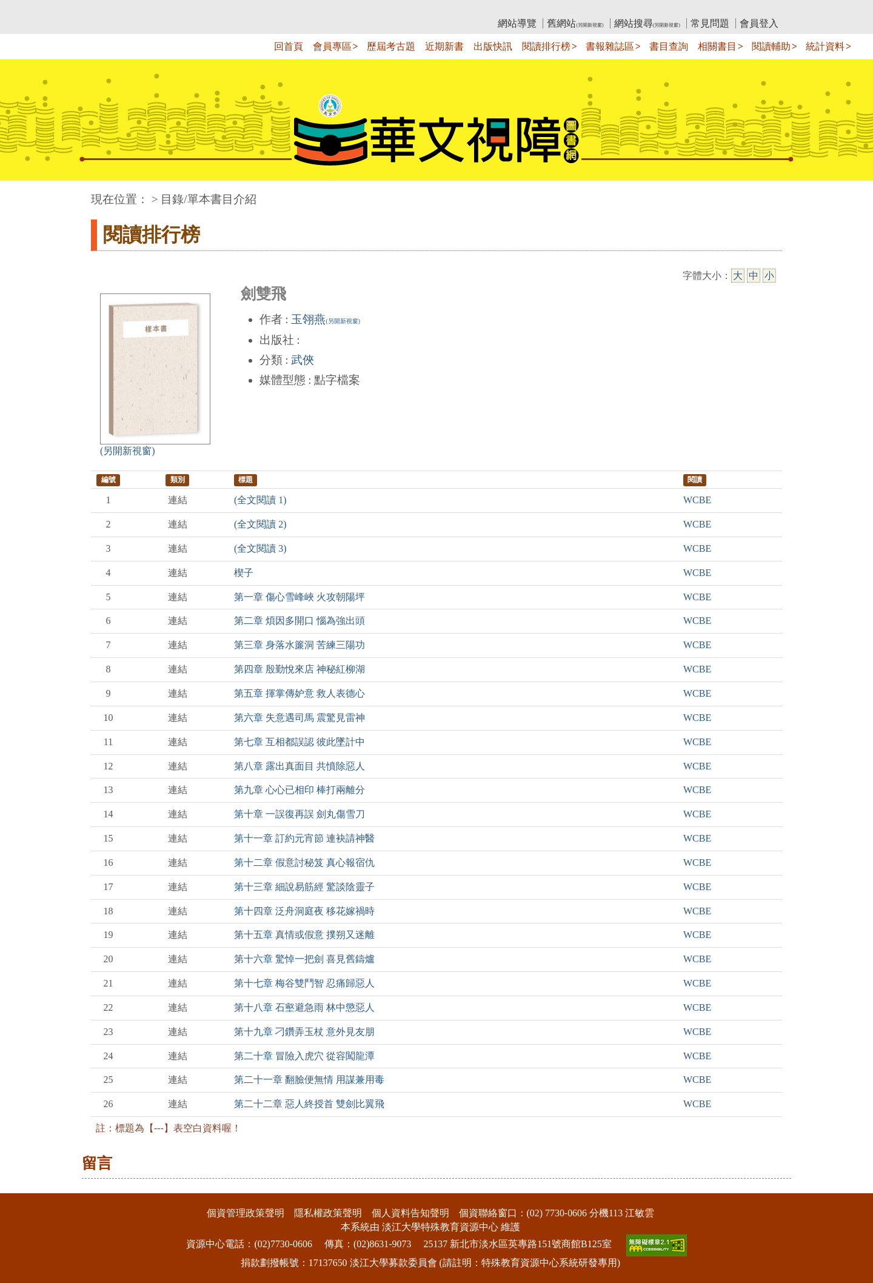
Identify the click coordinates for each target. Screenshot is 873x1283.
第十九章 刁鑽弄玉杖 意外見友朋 (304, 1032)
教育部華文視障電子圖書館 (198, 9)
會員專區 (332, 46)
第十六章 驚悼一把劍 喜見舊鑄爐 (304, 959)
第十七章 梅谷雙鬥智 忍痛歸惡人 (304, 983)
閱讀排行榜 (546, 46)
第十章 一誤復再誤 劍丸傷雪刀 (299, 814)
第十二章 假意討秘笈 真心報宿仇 (304, 862)
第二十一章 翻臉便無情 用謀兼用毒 (309, 1079)
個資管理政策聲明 (245, 1213)
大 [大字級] (738, 275)
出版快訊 (492, 46)
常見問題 (710, 23)
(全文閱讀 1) (260, 500)
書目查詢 (668, 46)
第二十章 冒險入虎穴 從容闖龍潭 (304, 1056)
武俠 (302, 359)
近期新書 (444, 46)
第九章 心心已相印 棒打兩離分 (299, 790)
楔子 (243, 573)
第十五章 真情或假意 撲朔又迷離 (304, 935)
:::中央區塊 (23, 193)
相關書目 (717, 46)
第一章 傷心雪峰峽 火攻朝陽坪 (299, 597)
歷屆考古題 (391, 46)
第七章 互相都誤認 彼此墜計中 (299, 742)
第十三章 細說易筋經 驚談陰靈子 (304, 887)
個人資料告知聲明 (410, 1213)
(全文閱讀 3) (260, 548)
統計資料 (825, 46)
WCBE (697, 500)
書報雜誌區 (610, 46)
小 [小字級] (769, 275)
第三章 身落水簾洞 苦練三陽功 (299, 645)
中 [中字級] (753, 275)
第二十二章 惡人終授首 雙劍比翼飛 (309, 1104)
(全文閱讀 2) (260, 524)
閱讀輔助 (771, 46)
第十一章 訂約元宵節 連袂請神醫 (304, 838)
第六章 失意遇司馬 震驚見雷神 (299, 717)
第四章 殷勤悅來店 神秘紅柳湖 (299, 669)
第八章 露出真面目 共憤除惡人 (299, 766)
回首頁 (288, 46)
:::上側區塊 (114, 9)
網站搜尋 (647, 23)
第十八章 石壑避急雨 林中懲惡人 (304, 1007)
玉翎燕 (325, 319)
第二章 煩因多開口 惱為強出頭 (299, 620)
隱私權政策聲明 (328, 1213)
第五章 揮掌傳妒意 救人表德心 (299, 693)
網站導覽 (517, 23)
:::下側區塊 (23, 1185)
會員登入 (759, 23)
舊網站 (575, 23)
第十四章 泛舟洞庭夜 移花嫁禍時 (304, 911)
